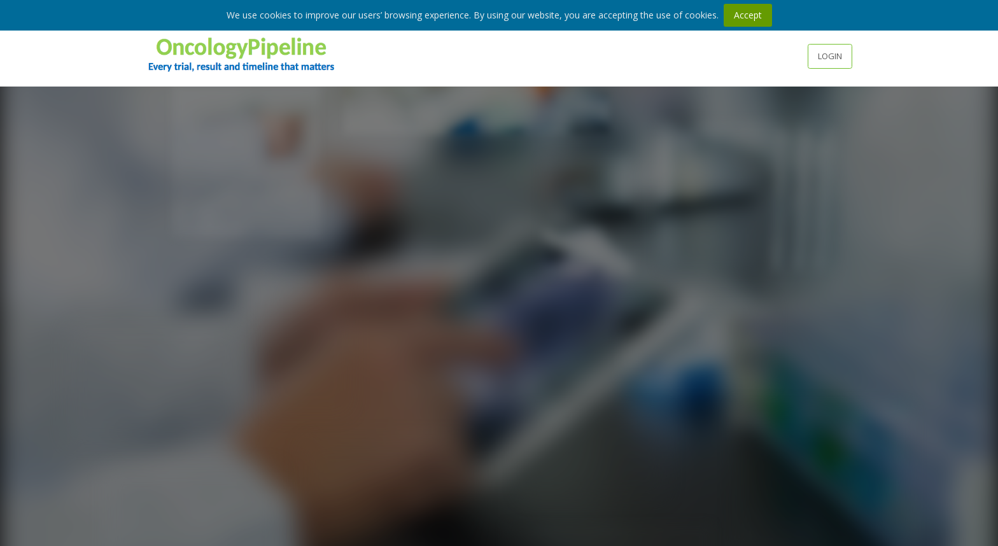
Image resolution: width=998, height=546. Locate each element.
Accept (748, 15)
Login (830, 56)
